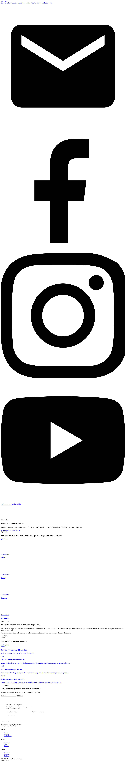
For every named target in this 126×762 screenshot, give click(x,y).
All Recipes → (5, 645)
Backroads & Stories (21, 3)
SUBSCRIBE (12, 716)
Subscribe (19, 695)
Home (2, 3)
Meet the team (16, 530)
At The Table (30, 3)
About (6, 3)
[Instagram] (63, 377)
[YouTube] (63, 502)
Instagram (7, 754)
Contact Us (49, 3)
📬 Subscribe (6, 504)
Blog (44, 3)
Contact (6, 746)
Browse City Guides (6, 530)
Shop (9, 3)
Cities (5, 733)
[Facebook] (63, 252)
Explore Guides (16, 504)
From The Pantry (38, 3)
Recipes (12, 3)
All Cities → (4, 539)
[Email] (63, 128)
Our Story (7, 742)
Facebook (7, 753)
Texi (4, 1)
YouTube (6, 756)
